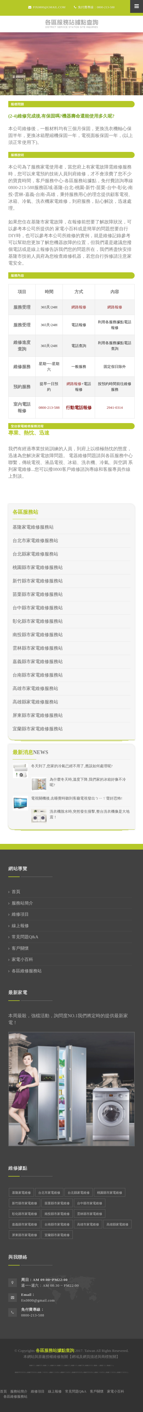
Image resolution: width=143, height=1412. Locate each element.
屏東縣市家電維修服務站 (38, 715)
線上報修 (20, 925)
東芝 (68, 1365)
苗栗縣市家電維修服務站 (38, 594)
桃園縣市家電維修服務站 (38, 567)
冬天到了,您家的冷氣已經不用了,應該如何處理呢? (71, 766)
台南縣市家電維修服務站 (38, 675)
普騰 (82, 1365)
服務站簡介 (22, 903)
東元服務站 (67, 1372)
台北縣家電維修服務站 (35, 554)
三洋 (47, 1365)
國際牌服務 (78, 1372)
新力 (111, 1365)
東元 (33, 1365)
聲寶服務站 (33, 1372)
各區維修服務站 (27, 971)
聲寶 (40, 1365)
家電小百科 (22, 959)
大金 (104, 1365)
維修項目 (20, 914)
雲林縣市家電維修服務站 (38, 648)
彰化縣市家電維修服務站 (38, 621)
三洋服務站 (44, 1372)
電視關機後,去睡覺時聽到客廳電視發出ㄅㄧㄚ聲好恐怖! (76, 798)
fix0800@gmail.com (46, 7)
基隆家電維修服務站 (33, 527)
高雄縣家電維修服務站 (35, 701)
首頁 (66, 69)
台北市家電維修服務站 (35, 540)
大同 (75, 1365)
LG (98, 1365)
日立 (61, 1365)
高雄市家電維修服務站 (35, 688)
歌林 (54, 1365)
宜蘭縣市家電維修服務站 (38, 728)
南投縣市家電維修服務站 (38, 634)
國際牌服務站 (22, 1372)
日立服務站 (56, 1372)
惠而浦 (90, 1365)
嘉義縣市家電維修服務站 (38, 661)
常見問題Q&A (25, 937)
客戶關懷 (20, 948)
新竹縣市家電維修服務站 (38, 580)
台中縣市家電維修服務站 (38, 607)
